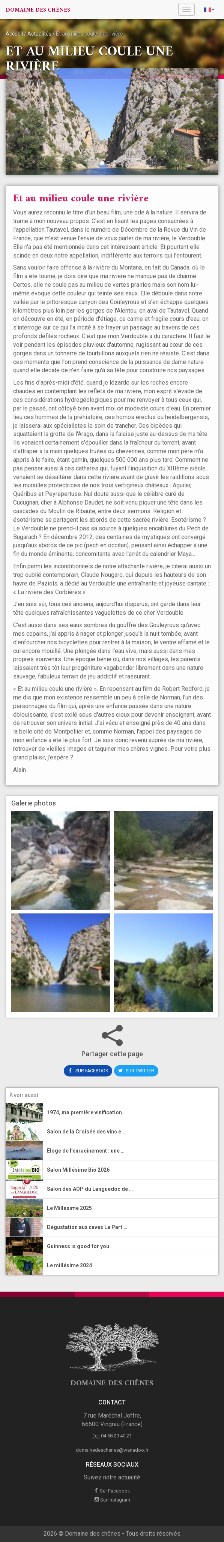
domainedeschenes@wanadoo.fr (112, 1450)
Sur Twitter (136, 1070)
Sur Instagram (112, 1500)
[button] (22, 122)
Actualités (39, 34)
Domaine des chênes (38, 10)
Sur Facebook (88, 1070)
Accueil (14, 34)
